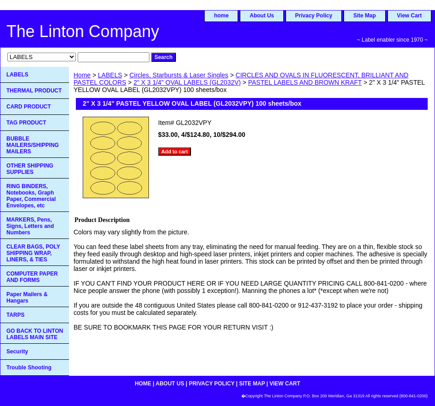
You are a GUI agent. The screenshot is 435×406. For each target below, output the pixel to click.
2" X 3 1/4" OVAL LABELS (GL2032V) (187, 82)
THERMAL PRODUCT (34, 90)
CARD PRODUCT (28, 106)
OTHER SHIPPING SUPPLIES (29, 168)
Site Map (364, 15)
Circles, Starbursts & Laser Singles (178, 75)
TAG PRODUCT (26, 122)
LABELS (110, 75)
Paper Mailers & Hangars (27, 297)
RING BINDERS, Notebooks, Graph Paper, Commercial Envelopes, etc (31, 196)
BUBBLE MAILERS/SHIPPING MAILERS (32, 145)
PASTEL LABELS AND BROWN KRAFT (305, 82)
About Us (261, 15)
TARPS (15, 315)
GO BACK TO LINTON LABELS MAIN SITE (34, 334)
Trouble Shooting (29, 367)
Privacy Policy (313, 15)
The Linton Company (82, 31)
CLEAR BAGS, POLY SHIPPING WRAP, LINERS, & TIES (33, 253)
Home (82, 75)
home (221, 15)
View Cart (409, 15)
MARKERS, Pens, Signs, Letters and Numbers (30, 226)
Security (17, 351)
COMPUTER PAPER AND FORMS (32, 277)
